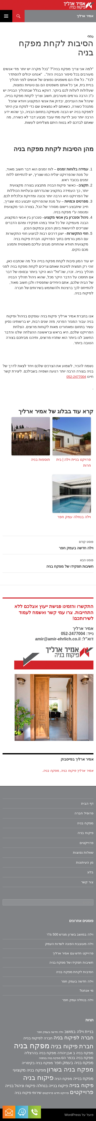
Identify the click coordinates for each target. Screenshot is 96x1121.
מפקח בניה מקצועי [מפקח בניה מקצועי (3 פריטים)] (29, 1070)
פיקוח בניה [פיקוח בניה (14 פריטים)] (38, 1077)
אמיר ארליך (85, 16)
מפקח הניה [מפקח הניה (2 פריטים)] (63, 1079)
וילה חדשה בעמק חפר (48, 544)
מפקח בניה (85, 823)
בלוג (90, 872)
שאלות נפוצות (83, 852)
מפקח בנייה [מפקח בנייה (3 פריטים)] (83, 1078)
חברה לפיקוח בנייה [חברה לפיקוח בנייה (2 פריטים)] (37, 1038)
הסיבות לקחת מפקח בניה (74, 972)
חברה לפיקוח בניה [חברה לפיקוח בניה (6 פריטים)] (73, 1037)
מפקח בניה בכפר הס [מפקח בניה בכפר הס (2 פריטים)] (77, 1058)
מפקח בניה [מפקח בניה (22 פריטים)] (32, 1045)
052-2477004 (76, 377)
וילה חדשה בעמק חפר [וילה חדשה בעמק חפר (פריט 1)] (50, 1031)
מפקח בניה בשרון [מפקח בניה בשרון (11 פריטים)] (70, 1069)
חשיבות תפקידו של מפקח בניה (48, 562)
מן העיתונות (84, 862)
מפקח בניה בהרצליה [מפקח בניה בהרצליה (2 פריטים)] (40, 1053)
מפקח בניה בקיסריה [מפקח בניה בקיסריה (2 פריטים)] (37, 1063)
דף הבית (87, 803)
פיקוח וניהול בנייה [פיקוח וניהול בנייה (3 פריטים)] (20, 1085)
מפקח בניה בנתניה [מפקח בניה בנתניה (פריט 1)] (49, 1058)
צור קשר (87, 882)
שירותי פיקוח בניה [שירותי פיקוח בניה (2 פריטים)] (28, 1093)
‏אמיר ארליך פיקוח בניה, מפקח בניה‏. (67, 771)
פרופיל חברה (83, 813)
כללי (90, 37)
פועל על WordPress (79, 1115)
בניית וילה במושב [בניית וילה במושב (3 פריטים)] (78, 1031)
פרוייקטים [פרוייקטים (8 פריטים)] (81, 1092)
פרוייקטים (86, 843)
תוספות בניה (40, 459)
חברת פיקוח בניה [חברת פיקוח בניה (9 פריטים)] (72, 1046)
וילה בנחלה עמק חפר (74, 517)
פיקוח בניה (85, 833)
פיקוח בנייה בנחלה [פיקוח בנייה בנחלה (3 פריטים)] (52, 1085)
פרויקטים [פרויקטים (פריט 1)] (47, 1092)
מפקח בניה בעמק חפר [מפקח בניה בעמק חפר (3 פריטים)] (73, 1063)
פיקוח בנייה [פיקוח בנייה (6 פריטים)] (81, 1085)
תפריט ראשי (6, 16)
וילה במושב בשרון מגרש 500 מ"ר (70, 934)
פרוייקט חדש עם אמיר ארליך (73, 953)
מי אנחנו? (86, 990)
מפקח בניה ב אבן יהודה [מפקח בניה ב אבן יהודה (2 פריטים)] (75, 1053)
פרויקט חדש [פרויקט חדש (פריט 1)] (61, 1092)
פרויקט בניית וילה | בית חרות (73, 462)
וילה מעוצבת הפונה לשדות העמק (69, 944)
